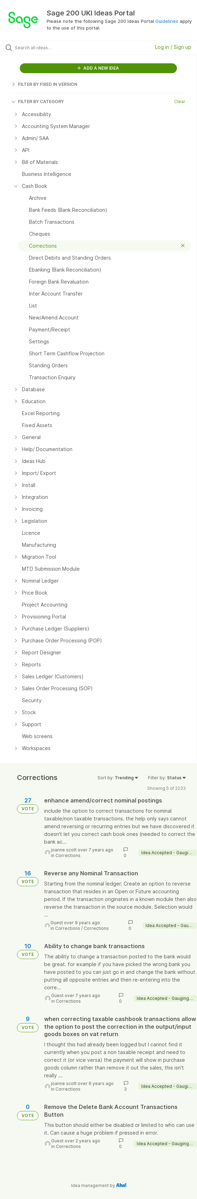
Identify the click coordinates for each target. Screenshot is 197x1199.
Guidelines (166, 21)
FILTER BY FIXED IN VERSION (44, 84)
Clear (179, 101)
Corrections (67, 855)
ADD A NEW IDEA (98, 68)
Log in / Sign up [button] (173, 47)
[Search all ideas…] (55, 47)
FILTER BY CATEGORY (37, 101)
